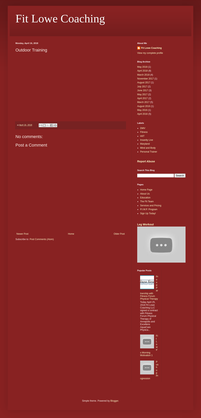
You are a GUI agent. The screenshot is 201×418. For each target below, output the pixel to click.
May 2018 (142, 67)
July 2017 (142, 86)
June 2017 (142, 90)
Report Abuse (146, 161)
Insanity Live (146, 140)
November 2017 (145, 78)
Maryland (145, 143)
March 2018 (143, 74)
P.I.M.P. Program (148, 209)
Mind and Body (148, 148)
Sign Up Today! (148, 213)
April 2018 (142, 70)
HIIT (142, 136)
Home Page (146, 189)
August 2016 (143, 106)
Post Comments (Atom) (42, 239)
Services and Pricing (150, 205)
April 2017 (142, 98)
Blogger (114, 400)
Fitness (144, 132)
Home (71, 234)
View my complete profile (150, 53)
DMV (142, 128)
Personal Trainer (148, 151)
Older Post (119, 234)
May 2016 (142, 110)
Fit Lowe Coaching (60, 18)
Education (145, 197)
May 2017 (142, 94)
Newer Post (22, 234)
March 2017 (143, 102)
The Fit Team (147, 201)
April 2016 (142, 114)
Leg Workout (145, 224)
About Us (145, 193)
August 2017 (143, 82)
